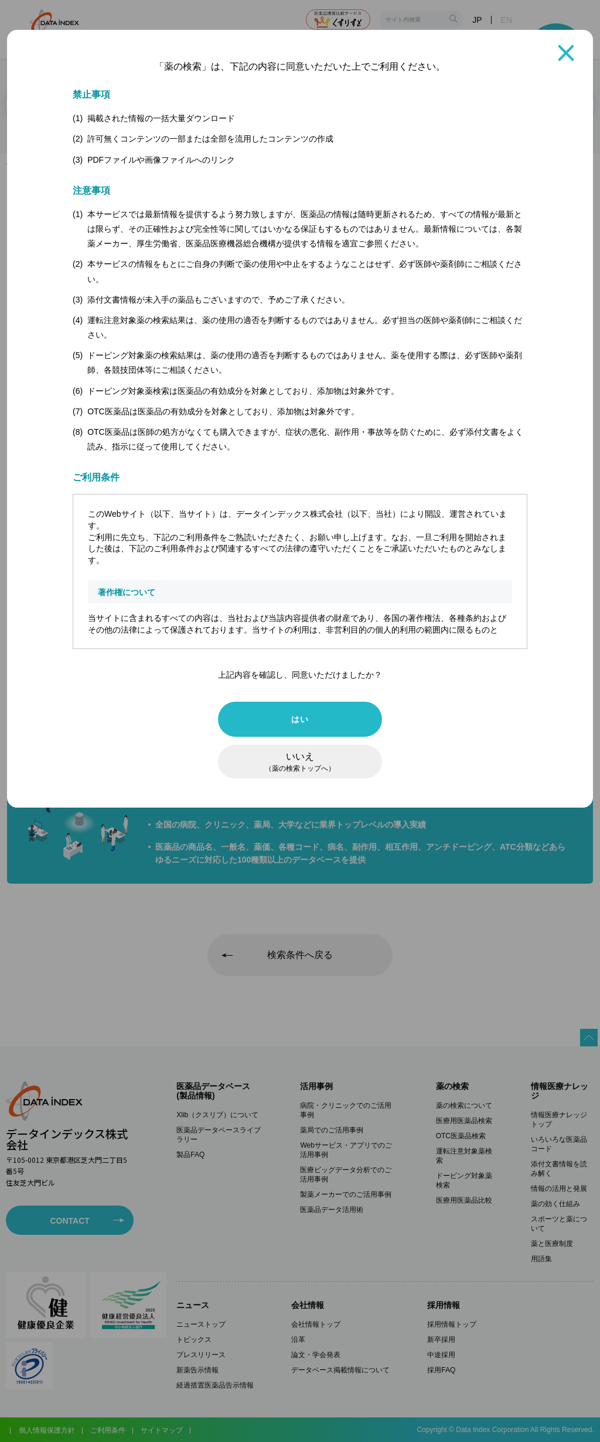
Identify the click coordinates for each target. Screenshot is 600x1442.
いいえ (300, 761)
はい (299, 719)
